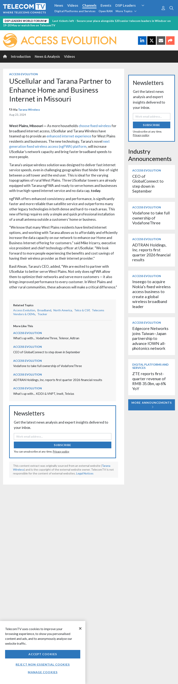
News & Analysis (47, 56)
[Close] (80, 628)
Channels (89, 5)
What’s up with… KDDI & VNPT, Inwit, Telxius (43, 393)
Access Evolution (23, 74)
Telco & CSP (82, 310)
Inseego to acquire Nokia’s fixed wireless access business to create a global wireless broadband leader (151, 294)
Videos (72, 5)
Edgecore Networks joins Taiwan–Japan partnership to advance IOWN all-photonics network (150, 338)
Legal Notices (84, 473)
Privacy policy (61, 451)
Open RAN (106, 11)
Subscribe (62, 445)
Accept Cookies (42, 654)
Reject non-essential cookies (43, 664)
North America (62, 310)
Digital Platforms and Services (75, 11)
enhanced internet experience (69, 136)
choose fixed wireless (95, 126)
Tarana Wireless (29, 109)
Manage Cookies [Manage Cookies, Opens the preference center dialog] (43, 672)
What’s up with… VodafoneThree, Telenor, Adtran (46, 338)
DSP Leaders (125, 5)
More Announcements (151, 404)
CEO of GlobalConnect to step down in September (46, 352)
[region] (42, 652)
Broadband (44, 310)
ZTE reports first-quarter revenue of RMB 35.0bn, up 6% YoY (149, 381)
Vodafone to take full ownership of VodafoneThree (47, 366)
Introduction (21, 56)
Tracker (42, 314)
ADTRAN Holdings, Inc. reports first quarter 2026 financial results (57, 380)
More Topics (126, 11)
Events (106, 5)
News (58, 5)
